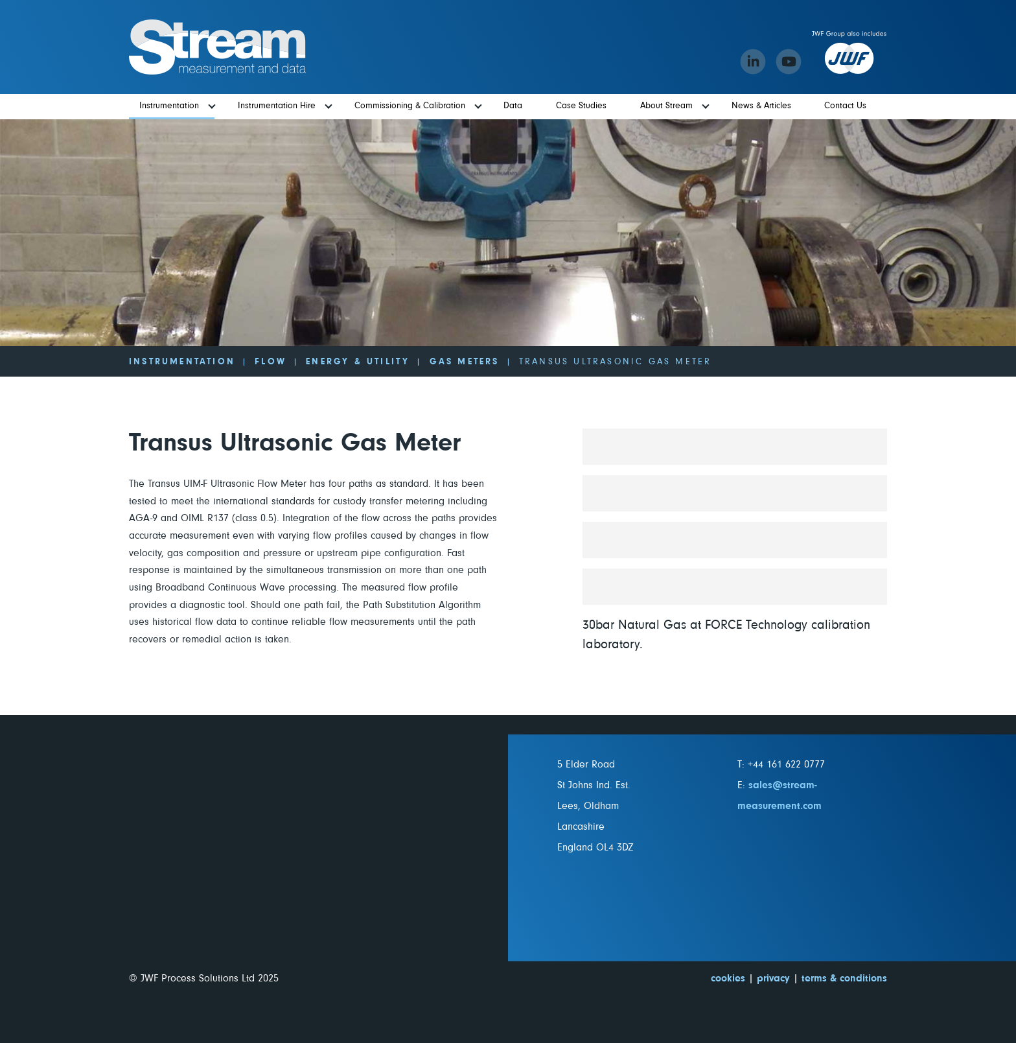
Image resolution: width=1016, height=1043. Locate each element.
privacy (773, 978)
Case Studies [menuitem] (581, 105)
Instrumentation (182, 361)
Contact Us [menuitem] (845, 105)
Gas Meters (465, 361)
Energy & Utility (358, 361)
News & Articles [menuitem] (761, 105)
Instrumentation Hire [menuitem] (277, 105)
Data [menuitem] (512, 105)
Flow (270, 361)
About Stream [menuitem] (666, 105)
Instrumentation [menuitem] (169, 105)
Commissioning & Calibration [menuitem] (409, 105)
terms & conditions (844, 978)
